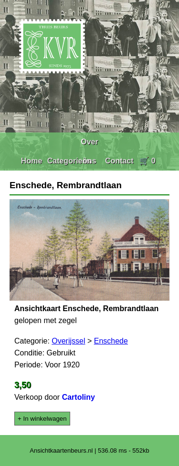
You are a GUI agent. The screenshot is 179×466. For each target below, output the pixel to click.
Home (31, 161)
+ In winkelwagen (42, 418)
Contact (119, 161)
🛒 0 (147, 161)
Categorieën (69, 161)
